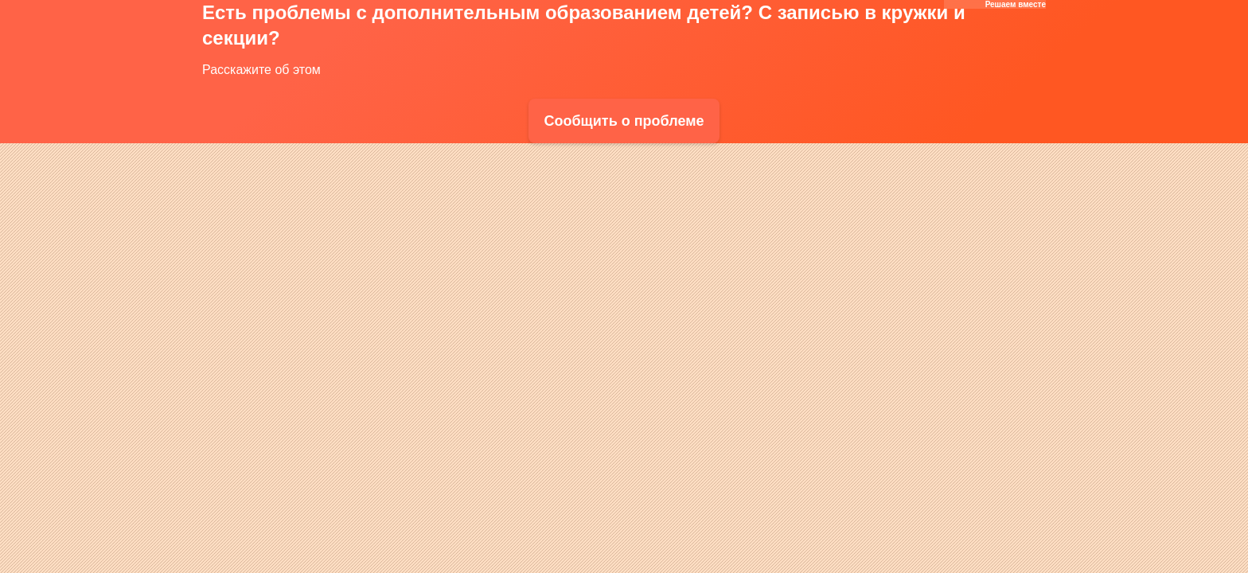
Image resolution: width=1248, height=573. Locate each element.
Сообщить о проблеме (624, 121)
